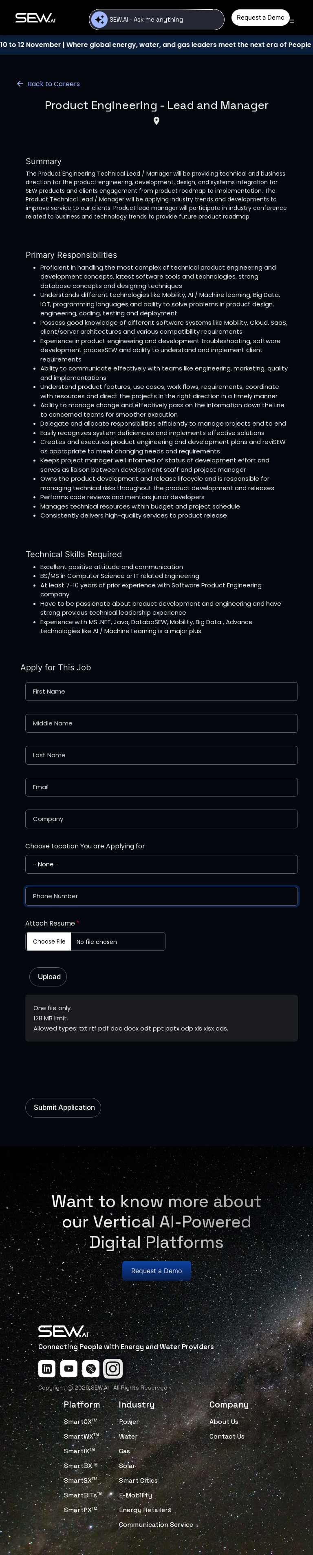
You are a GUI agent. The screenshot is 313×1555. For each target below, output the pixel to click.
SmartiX (79, 1451)
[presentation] (87, 1066)
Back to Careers (47, 84)
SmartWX (81, 1436)
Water (128, 1436)
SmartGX (80, 1480)
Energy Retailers (145, 1510)
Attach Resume (50, 923)
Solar (127, 1465)
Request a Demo (260, 17)
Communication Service (156, 1524)
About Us (223, 1421)
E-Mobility (135, 1495)
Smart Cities (138, 1480)
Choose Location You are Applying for (85, 846)
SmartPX (80, 1510)
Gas (124, 1451)
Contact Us (227, 1436)
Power (129, 1421)
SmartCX (80, 1421)
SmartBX (81, 1465)
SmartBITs (83, 1495)
